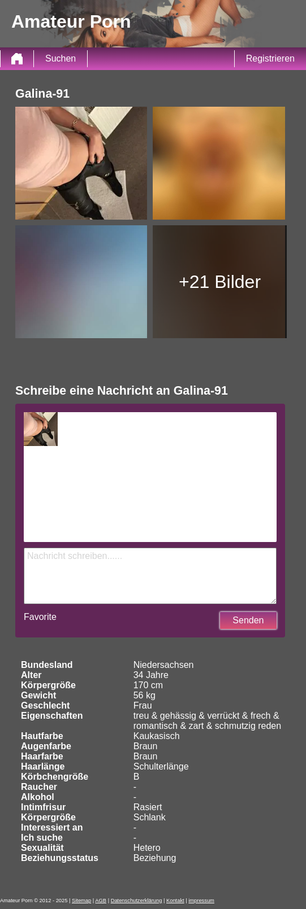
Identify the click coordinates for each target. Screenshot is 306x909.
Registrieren (270, 58)
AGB (100, 900)
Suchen (60, 58)
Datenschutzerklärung (136, 900)
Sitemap (81, 900)
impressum (201, 900)
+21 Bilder (220, 282)
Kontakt (175, 900)
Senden (248, 620)
